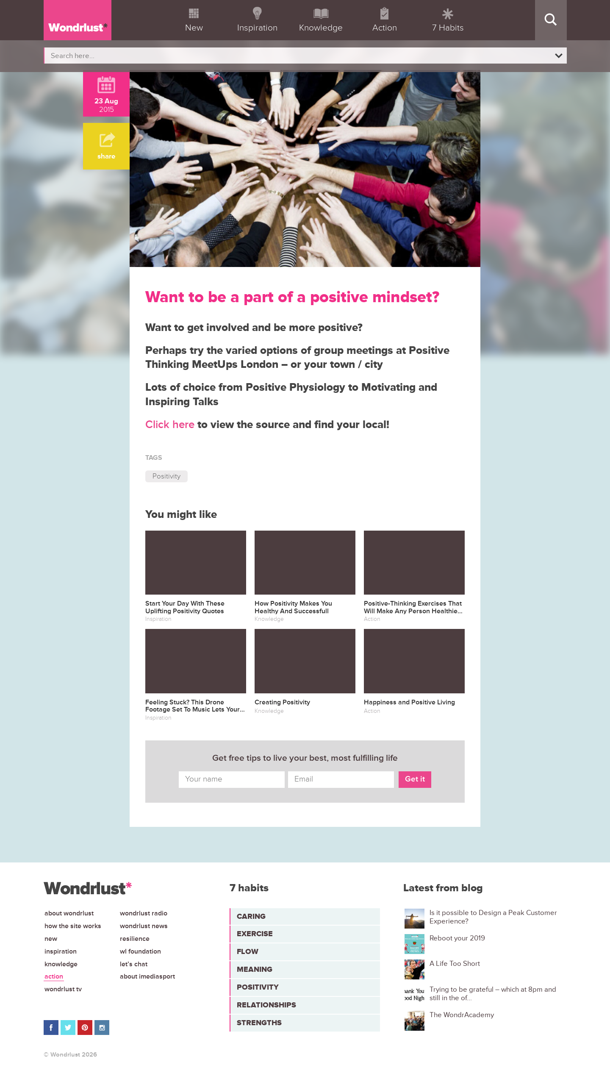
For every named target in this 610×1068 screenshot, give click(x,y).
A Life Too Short (455, 964)
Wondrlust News (144, 926)
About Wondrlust (69, 913)
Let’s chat (133, 964)
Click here (169, 424)
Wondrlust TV (63, 989)
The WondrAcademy (462, 1015)
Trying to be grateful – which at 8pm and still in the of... (493, 993)
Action (53, 976)
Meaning (254, 969)
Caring (251, 916)
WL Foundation (140, 951)
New (50, 938)
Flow (247, 951)
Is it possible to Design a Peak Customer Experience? (493, 917)
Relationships (266, 1005)
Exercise (255, 933)
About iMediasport (147, 976)
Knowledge (61, 964)
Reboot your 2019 (457, 938)
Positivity (166, 476)
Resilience (135, 938)
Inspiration (60, 951)
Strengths (259, 1022)
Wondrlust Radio (143, 913)
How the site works (72, 926)
